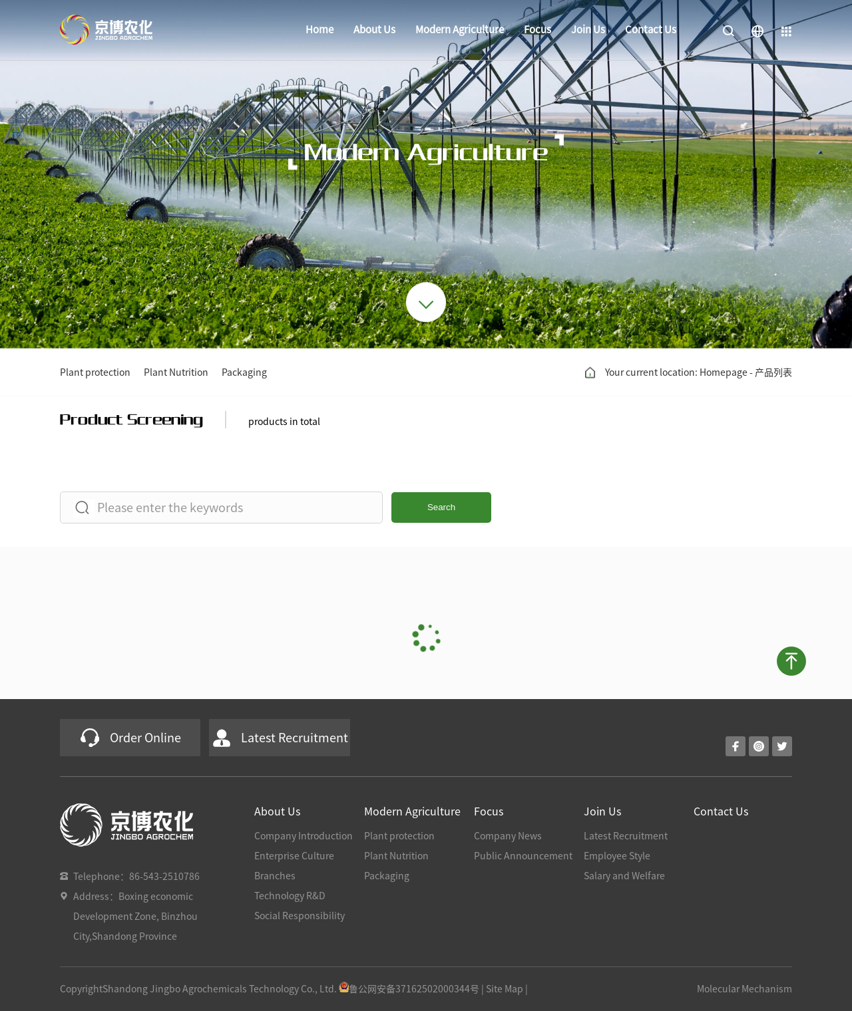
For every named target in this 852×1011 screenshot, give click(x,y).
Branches (275, 876)
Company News (508, 836)
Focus (537, 30)
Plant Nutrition (176, 372)
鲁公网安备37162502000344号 (409, 989)
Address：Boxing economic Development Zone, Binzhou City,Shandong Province (135, 916)
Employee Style (617, 856)
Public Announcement (523, 856)
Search (441, 507)
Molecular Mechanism (744, 989)
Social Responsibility (299, 916)
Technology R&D (289, 896)
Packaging (244, 372)
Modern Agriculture (459, 30)
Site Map (504, 989)
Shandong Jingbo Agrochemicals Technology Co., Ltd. (220, 989)
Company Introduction (303, 836)
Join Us (588, 30)
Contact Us (650, 30)
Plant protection (95, 372)
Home (319, 30)
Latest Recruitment (626, 836)
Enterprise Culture (294, 856)
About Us (374, 30)
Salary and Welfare (624, 876)
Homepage (723, 372)
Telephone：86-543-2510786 (136, 876)
